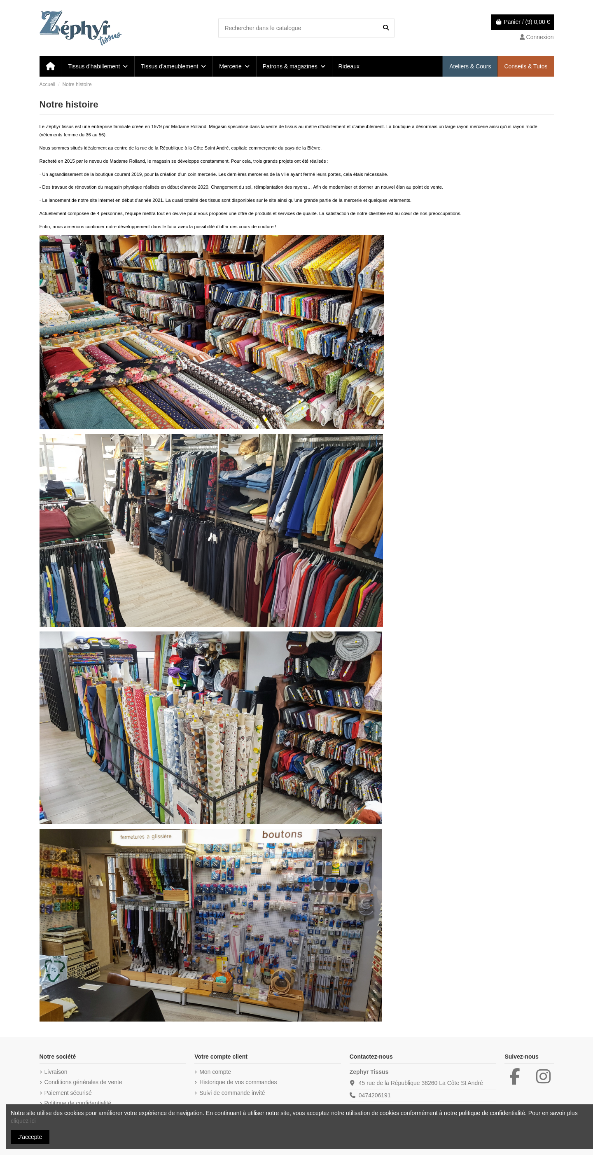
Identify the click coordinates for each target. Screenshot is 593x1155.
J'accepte (30, 1137)
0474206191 (375, 1095)
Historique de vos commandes (238, 1082)
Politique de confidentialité (78, 1103)
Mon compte (215, 1071)
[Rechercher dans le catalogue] (386, 28)
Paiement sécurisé (68, 1093)
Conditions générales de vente (83, 1082)
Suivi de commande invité (232, 1093)
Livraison (56, 1071)
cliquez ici (23, 1121)
